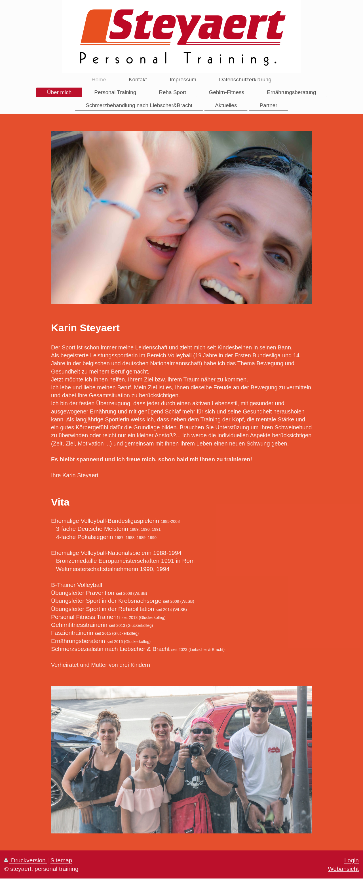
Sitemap (61, 860)
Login (351, 860)
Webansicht (343, 868)
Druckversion (25, 860)
